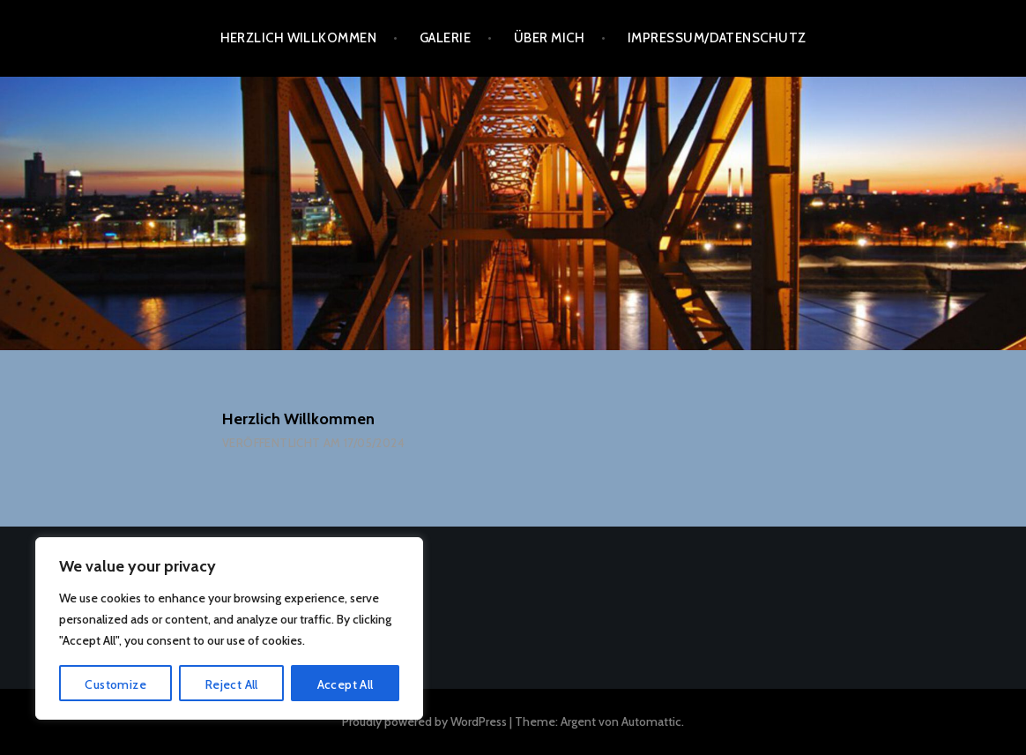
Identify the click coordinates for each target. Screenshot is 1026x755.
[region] (229, 628)
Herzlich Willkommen (298, 38)
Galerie (445, 38)
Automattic (651, 721)
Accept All (345, 684)
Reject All (231, 684)
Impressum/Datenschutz (717, 38)
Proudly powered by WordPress (424, 721)
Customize (115, 684)
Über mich (549, 38)
